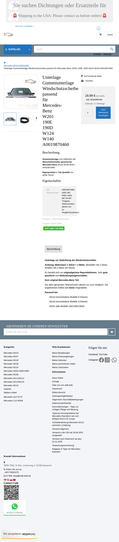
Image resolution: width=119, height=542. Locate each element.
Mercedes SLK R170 (13, 397)
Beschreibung (53, 249)
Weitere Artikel (10, 392)
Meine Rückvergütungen (63, 356)
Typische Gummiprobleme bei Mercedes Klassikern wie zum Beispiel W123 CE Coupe (65, 416)
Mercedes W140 (11, 364)
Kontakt (97, 54)
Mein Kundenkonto (61, 347)
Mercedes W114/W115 (14, 382)
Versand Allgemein (60, 429)
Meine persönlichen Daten (64, 364)
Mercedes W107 (11, 356)
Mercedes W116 (11, 385)
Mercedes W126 (11, 360)
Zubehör (7, 389)
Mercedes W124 (11, 367)
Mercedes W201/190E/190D (16, 371)
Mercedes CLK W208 (13, 400)
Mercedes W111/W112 (14, 378)
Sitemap (107, 54)
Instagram (93, 360)
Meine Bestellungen (61, 353)
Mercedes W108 (11, 374)
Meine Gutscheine (60, 367)
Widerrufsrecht (58, 392)
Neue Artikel (57, 378)
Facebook (93, 354)
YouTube (103, 354)
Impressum (57, 388)
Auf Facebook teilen (93, 76)
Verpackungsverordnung (63, 445)
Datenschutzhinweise (61, 403)
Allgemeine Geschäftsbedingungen (68, 399)
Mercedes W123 (11, 353)
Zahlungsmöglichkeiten (62, 396)
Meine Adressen (59, 360)
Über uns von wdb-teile (62, 385)
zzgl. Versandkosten (94, 99)
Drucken (89, 81)
